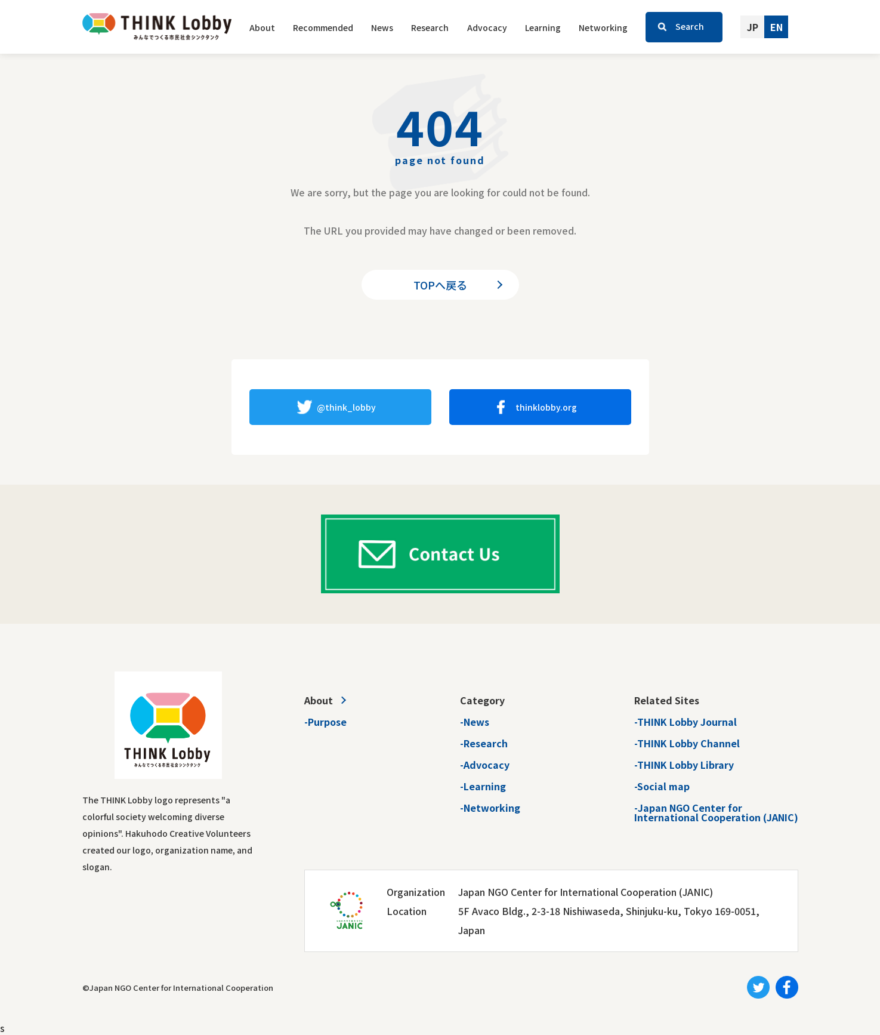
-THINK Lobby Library (684, 764)
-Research (484, 743)
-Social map (662, 786)
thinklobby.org (546, 407)
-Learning (483, 786)
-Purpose (325, 721)
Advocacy (487, 27)
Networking (603, 27)
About (262, 27)
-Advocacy (485, 764)
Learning (543, 27)
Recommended (323, 27)
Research (430, 27)
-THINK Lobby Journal (685, 721)
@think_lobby (346, 407)
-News (474, 721)
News (382, 27)
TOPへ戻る (440, 284)
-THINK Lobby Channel (687, 743)
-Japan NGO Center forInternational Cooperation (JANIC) (716, 812)
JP (752, 27)
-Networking (490, 807)
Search (689, 26)
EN (776, 27)
